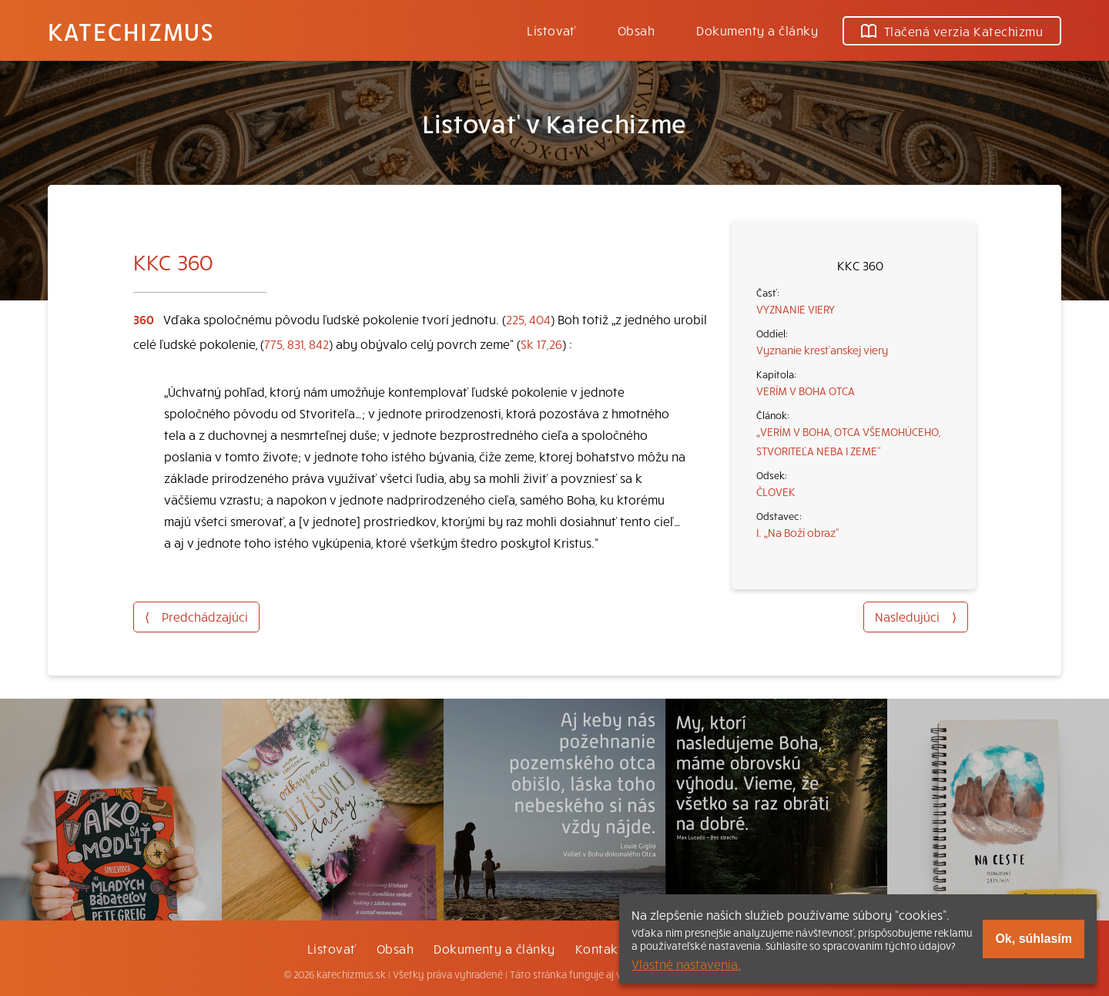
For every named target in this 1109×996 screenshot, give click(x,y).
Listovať (551, 30)
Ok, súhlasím (1033, 938)
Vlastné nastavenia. (686, 963)
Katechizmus (131, 30)
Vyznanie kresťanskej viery (822, 350)
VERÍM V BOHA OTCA (805, 390)
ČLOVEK (776, 491)
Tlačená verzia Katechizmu (952, 31)
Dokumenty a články (757, 30)
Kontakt (599, 948)
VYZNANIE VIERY (795, 309)
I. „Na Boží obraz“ (797, 532)
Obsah (636, 30)
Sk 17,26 (541, 343)
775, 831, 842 (296, 343)
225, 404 (528, 319)
